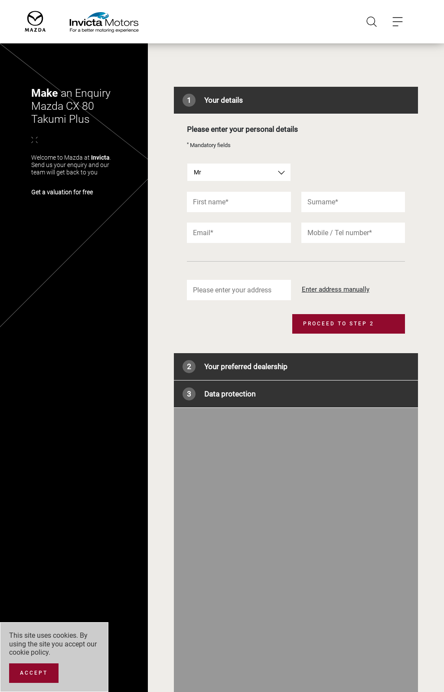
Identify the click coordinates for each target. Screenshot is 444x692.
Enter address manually (335, 289)
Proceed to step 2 (338, 324)
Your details (213, 100)
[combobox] (238, 172)
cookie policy (29, 652)
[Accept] (34, 673)
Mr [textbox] (197, 172)
